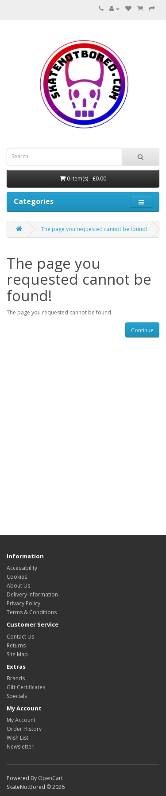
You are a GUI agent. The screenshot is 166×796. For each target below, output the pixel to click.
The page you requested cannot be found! (94, 229)
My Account (21, 720)
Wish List (17, 737)
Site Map (17, 654)
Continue (142, 330)
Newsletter (20, 746)
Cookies (17, 576)
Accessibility (22, 568)
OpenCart (50, 778)
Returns (16, 645)
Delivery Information (32, 594)
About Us (18, 585)
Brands (16, 678)
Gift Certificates (26, 687)
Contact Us (20, 636)
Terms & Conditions (32, 612)
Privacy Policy (23, 603)
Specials (17, 696)
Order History (24, 729)
